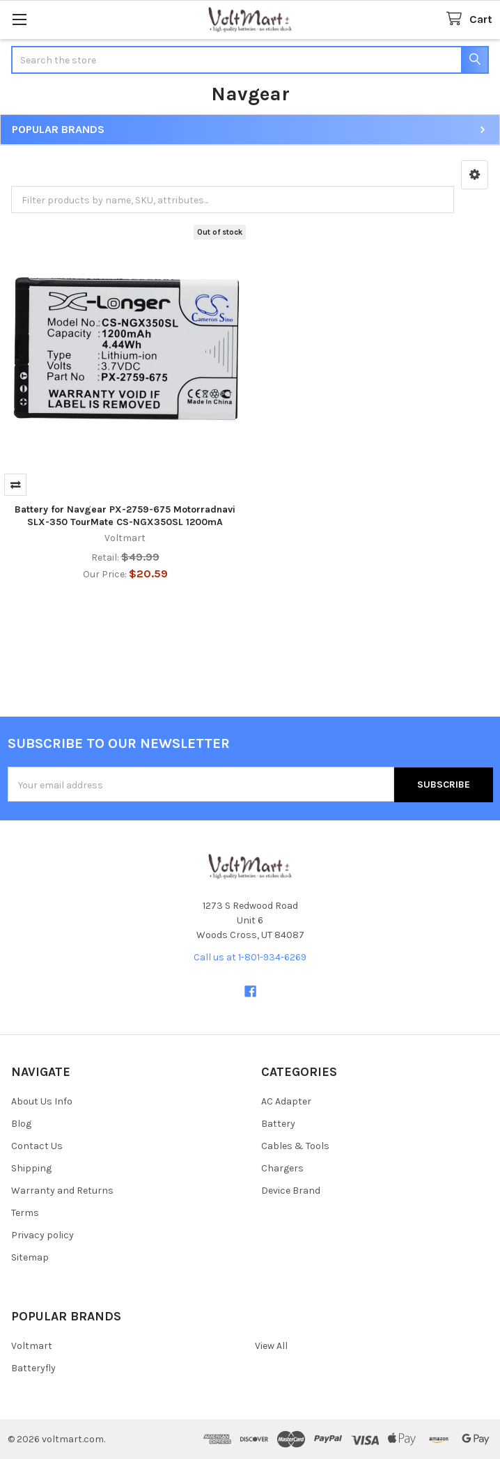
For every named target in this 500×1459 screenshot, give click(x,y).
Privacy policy (42, 1235)
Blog (21, 1124)
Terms (25, 1213)
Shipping (31, 1168)
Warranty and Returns (62, 1190)
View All (271, 1346)
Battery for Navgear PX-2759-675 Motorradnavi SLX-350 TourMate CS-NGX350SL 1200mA (125, 516)
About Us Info (41, 1101)
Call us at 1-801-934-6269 (250, 956)
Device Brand (290, 1190)
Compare (15, 485)
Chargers (282, 1168)
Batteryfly (33, 1368)
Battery (278, 1124)
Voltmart (31, 1346)
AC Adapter (286, 1101)
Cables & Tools (295, 1146)
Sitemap (30, 1257)
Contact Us (37, 1146)
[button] (474, 174)
